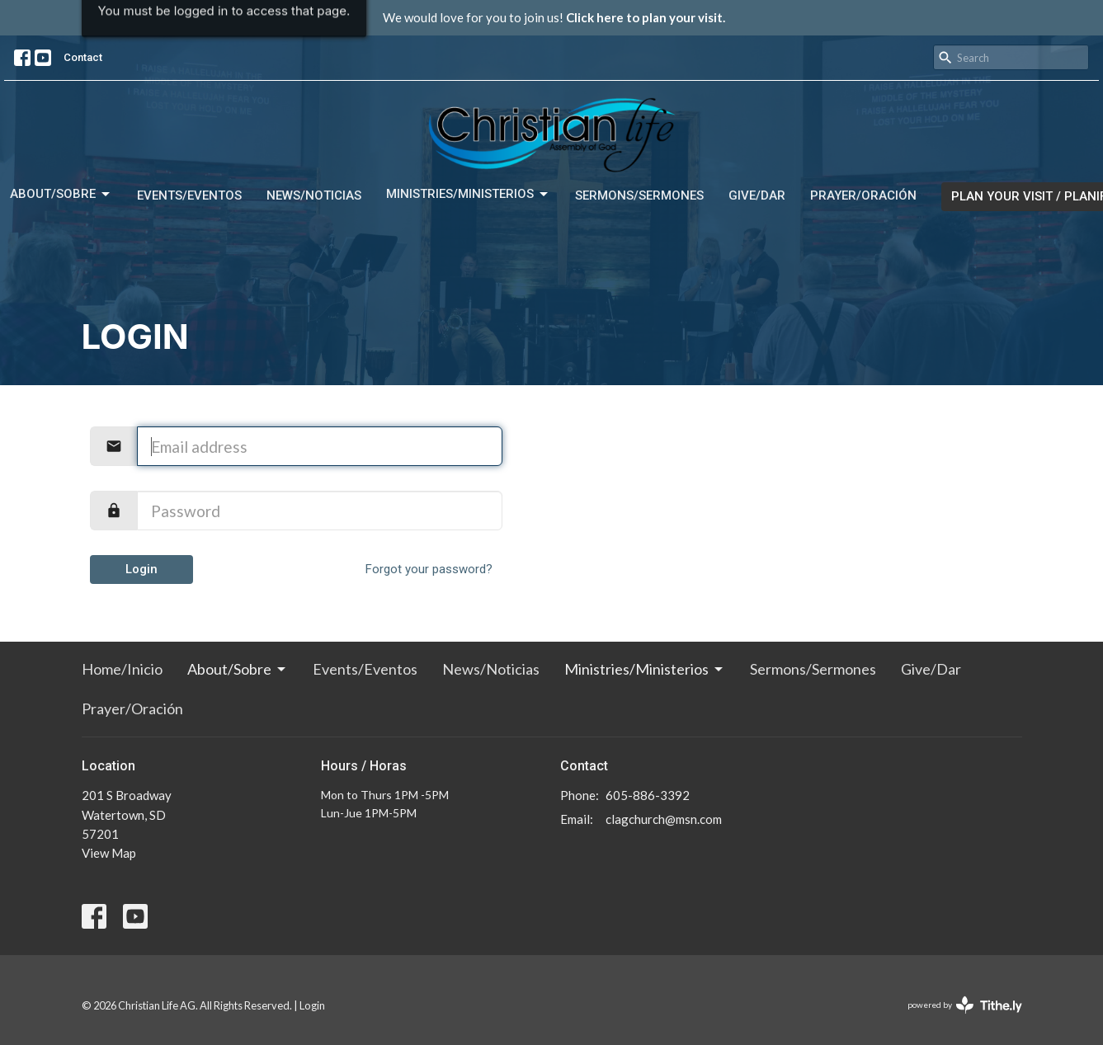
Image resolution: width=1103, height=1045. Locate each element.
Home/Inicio (122, 669)
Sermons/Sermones (639, 195)
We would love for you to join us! (554, 17)
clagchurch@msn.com (664, 819)
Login (141, 569)
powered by (964, 1005)
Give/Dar (756, 195)
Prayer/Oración (863, 195)
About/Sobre (61, 194)
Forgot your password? (429, 569)
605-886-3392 (648, 795)
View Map (109, 852)
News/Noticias (313, 195)
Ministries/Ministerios (468, 194)
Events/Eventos (189, 195)
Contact (83, 57)
